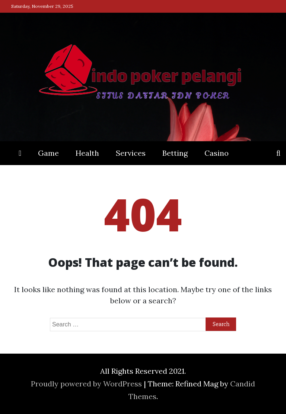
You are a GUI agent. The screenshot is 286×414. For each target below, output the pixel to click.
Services (131, 153)
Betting (175, 153)
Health (87, 153)
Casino (216, 153)
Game (48, 153)
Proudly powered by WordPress (87, 383)
